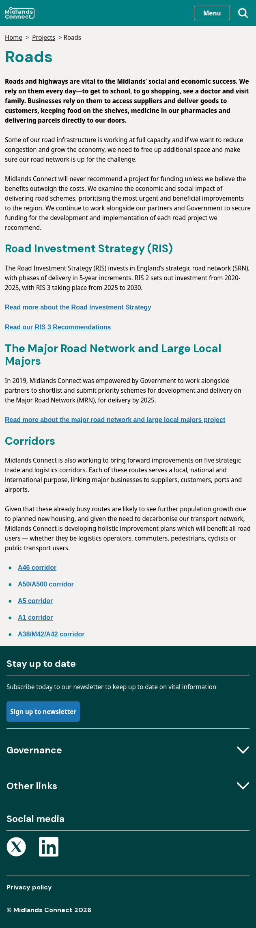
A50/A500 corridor (46, 584)
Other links (128, 785)
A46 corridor (37, 567)
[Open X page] (16, 848)
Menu (212, 13)
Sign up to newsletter (43, 711)
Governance (128, 750)
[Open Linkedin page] (48, 848)
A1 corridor (35, 617)
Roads (73, 37)
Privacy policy (29, 887)
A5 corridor (35, 600)
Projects (43, 37)
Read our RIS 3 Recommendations (58, 327)
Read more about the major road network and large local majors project (115, 419)
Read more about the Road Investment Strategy (78, 307)
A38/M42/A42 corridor (51, 634)
